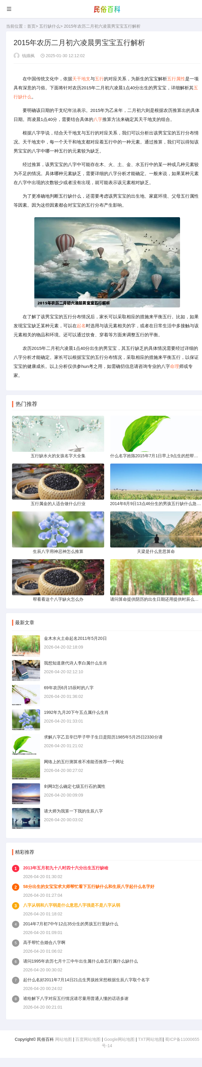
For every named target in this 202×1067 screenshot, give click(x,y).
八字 (97, 119)
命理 (174, 366)
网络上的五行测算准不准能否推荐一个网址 (84, 761)
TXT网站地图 (150, 1039)
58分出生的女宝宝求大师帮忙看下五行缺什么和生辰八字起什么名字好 (88, 886)
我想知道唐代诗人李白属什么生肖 (75, 663)
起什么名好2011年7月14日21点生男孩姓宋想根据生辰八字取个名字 (86, 979)
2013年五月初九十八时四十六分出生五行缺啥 (65, 867)
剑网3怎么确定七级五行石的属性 (74, 786)
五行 (99, 78)
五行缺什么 (49, 26)
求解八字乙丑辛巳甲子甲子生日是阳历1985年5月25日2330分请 (103, 737)
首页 (31, 26)
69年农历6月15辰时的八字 (69, 687)
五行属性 (176, 78)
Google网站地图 (119, 1039)
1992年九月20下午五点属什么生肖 (76, 712)
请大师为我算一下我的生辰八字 (73, 811)
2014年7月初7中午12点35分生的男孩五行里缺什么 (70, 923)
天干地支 (81, 78)
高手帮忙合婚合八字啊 (44, 942)
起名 (81, 325)
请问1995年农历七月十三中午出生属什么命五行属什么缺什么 (80, 961)
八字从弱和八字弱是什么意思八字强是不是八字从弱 (71, 905)
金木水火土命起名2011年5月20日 (75, 638)
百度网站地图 (88, 1039)
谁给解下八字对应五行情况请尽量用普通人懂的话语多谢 (76, 998)
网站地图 (63, 1039)
